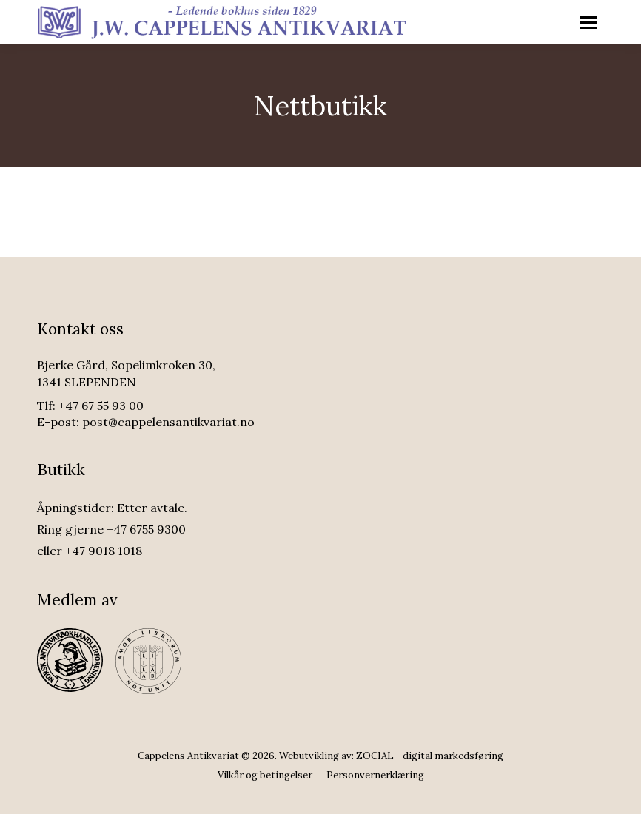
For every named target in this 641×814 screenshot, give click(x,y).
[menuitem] (265, 775)
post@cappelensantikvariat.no (168, 421)
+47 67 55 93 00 (101, 405)
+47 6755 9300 (146, 529)
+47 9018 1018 (103, 550)
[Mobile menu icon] (588, 22)
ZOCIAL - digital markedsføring (429, 756)
